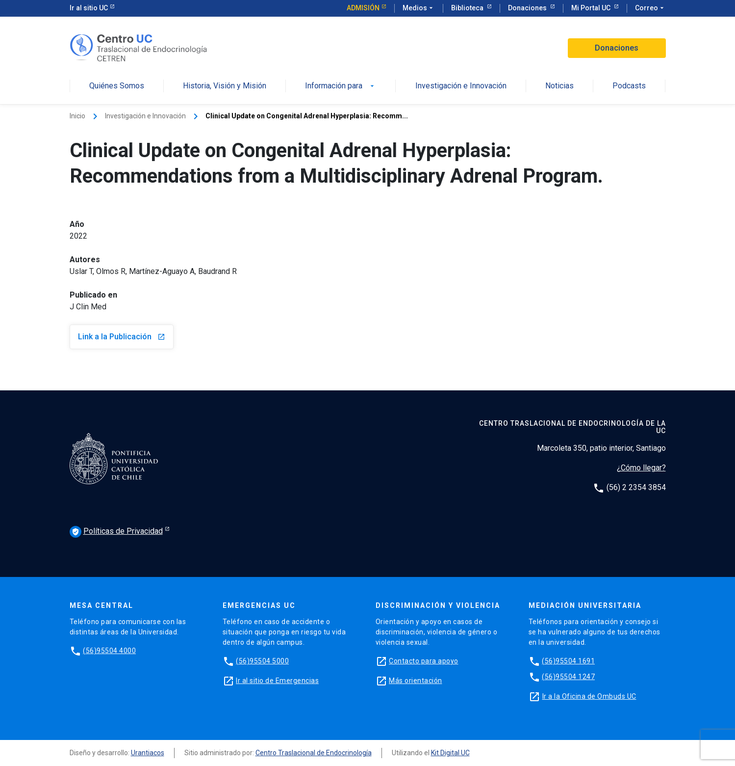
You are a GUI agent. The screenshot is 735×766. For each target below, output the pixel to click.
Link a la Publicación (121, 336)
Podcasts (629, 86)
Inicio (77, 116)
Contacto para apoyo (423, 661)
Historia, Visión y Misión (224, 86)
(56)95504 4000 (109, 651)
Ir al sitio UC (89, 8)
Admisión (363, 8)
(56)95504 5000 (262, 661)
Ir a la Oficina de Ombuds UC (589, 696)
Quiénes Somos (116, 86)
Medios (419, 8)
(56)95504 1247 (568, 676)
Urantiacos (147, 753)
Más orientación (415, 680)
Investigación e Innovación (461, 86)
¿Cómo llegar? (641, 467)
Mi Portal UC (591, 8)
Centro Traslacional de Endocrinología (313, 753)
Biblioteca (468, 8)
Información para (340, 86)
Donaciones (528, 8)
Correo (650, 8)
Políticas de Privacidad (116, 532)
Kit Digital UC (450, 753)
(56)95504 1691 (568, 661)
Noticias (559, 86)
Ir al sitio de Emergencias (277, 680)
